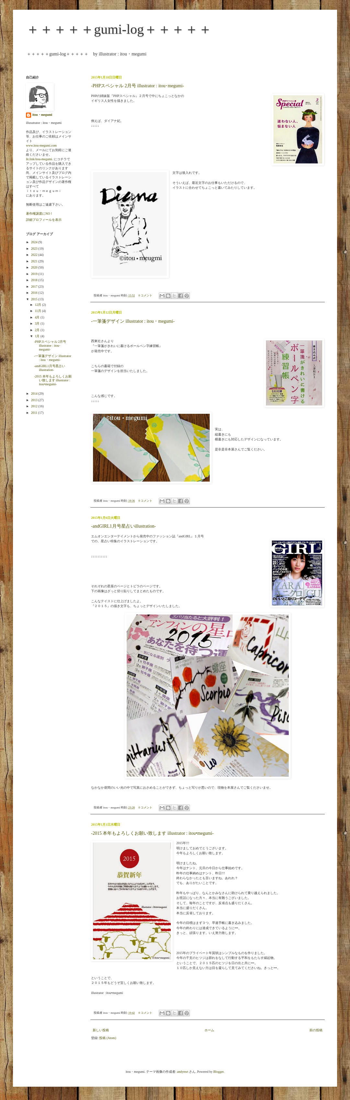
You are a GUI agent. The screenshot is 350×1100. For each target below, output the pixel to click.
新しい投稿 (101, 1030)
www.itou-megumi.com (41, 145)
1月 (38, 336)
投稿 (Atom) (107, 1038)
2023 (34, 248)
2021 (34, 261)
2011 (34, 412)
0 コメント (146, 295)
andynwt (182, 1071)
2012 (34, 406)
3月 (38, 323)
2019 (34, 274)
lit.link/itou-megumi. (39, 159)
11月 (38, 311)
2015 (34, 299)
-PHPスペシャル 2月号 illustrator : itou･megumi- (137, 85)
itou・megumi (42, 114)
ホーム (209, 1030)
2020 (34, 267)
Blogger (218, 1071)
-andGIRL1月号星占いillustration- (123, 526)
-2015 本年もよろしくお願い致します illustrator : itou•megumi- (152, 833)
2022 (34, 255)
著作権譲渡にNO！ (39, 213)
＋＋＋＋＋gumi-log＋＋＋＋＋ (119, 29)
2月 (38, 330)
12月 (38, 304)
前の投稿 (315, 1030)
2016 (34, 292)
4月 (38, 317)
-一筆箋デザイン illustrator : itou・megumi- (133, 321)
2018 (34, 280)
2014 (34, 393)
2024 (34, 242)
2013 (34, 400)
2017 (34, 286)
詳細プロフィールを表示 (44, 219)
